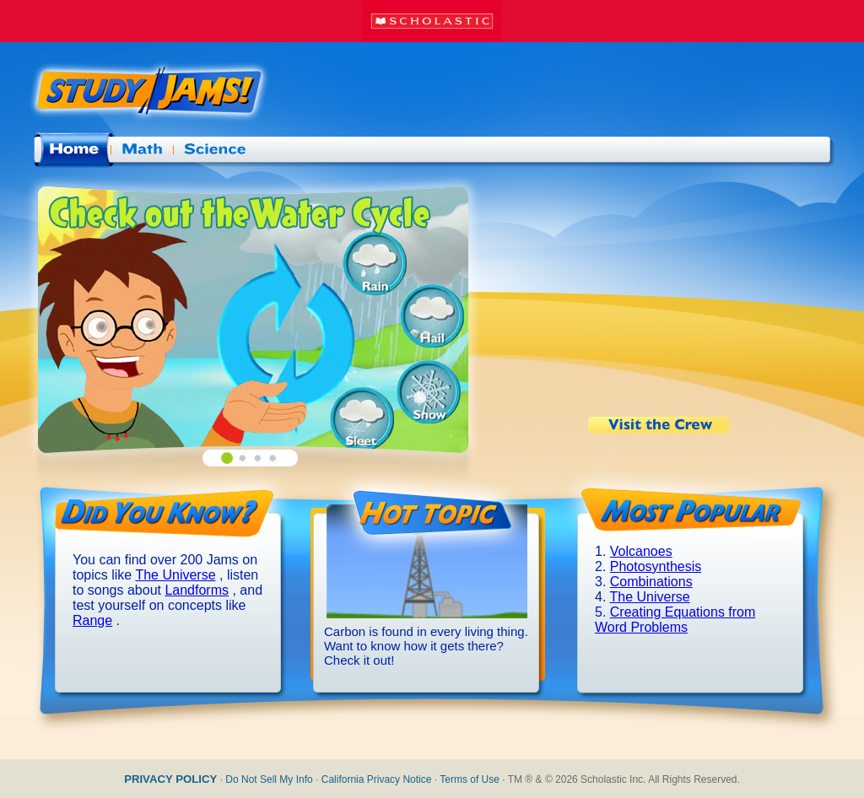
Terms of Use (470, 779)
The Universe (175, 575)
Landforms (197, 590)
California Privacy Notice (376, 779)
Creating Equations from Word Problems (675, 619)
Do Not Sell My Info (268, 779)
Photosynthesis (656, 566)
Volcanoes (641, 551)
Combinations (651, 581)
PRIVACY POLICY (170, 779)
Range (92, 620)
